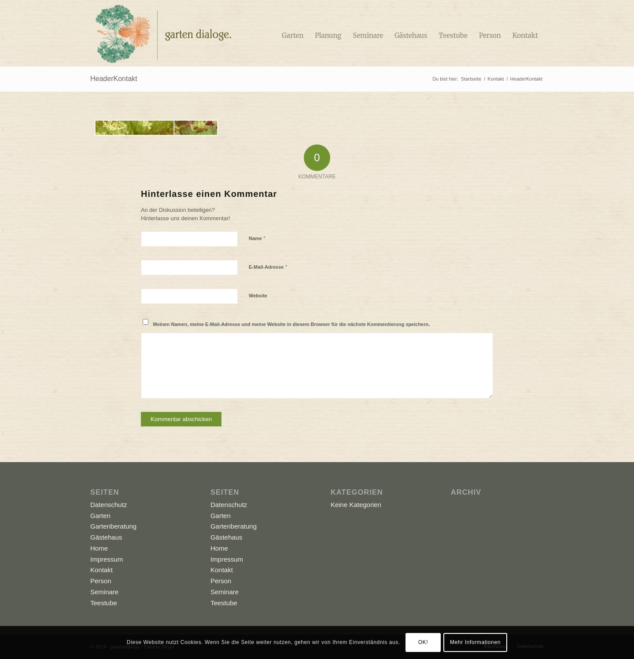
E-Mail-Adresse (268, 266)
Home (99, 548)
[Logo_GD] (162, 33)
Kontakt (101, 570)
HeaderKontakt (113, 78)
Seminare (104, 592)
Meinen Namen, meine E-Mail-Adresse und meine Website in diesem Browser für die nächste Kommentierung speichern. (291, 324)
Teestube (103, 603)
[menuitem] (292, 33)
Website (258, 295)
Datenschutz (108, 504)
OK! (423, 642)
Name (257, 238)
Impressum (106, 559)
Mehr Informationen (475, 642)
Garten (100, 515)
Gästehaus (106, 537)
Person (100, 581)
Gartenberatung (113, 526)
